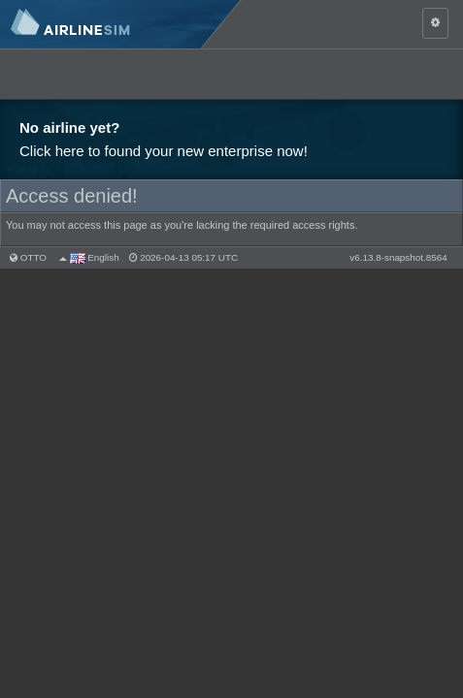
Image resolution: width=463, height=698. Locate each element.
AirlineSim (121, 24)
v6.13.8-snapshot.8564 (397, 257)
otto (33, 257)
